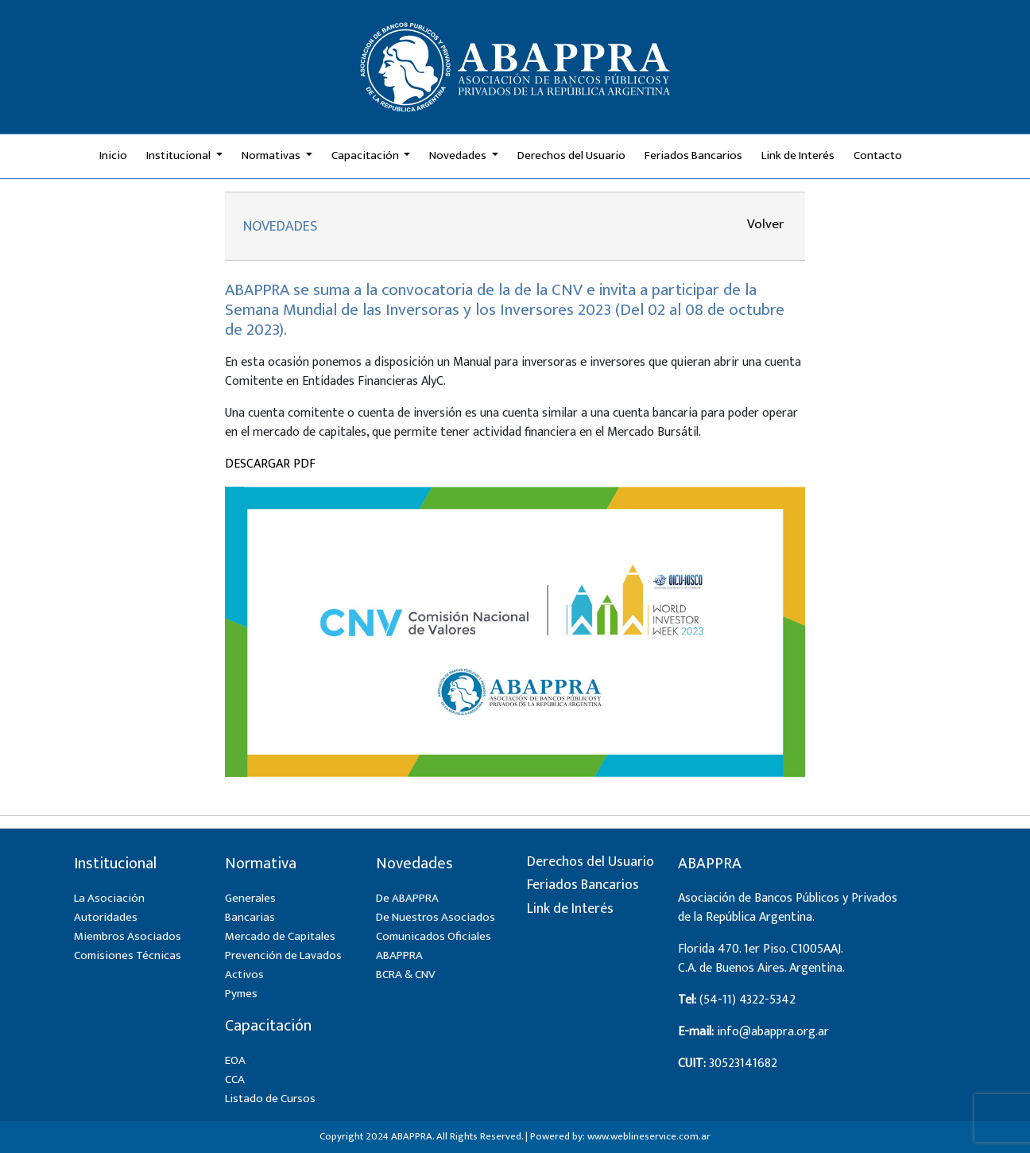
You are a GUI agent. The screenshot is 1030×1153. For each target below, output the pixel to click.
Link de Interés (797, 155)
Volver (765, 224)
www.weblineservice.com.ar (649, 1136)
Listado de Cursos (270, 1098)
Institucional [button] (179, 155)
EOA (235, 1060)
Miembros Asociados (127, 936)
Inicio (113, 155)
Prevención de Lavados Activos (283, 964)
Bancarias (250, 917)
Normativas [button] (272, 155)
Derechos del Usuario (571, 155)
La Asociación (109, 898)
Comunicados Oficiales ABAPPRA (433, 945)
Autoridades (105, 917)
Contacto (878, 155)
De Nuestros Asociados (435, 917)
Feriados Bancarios (693, 155)
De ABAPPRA (407, 898)
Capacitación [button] (366, 155)
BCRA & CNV (406, 974)
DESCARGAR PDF (270, 464)
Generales (250, 898)
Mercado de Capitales (280, 936)
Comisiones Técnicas (127, 955)
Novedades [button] (459, 155)
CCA (235, 1079)
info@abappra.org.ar (773, 1031)
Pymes (241, 994)
